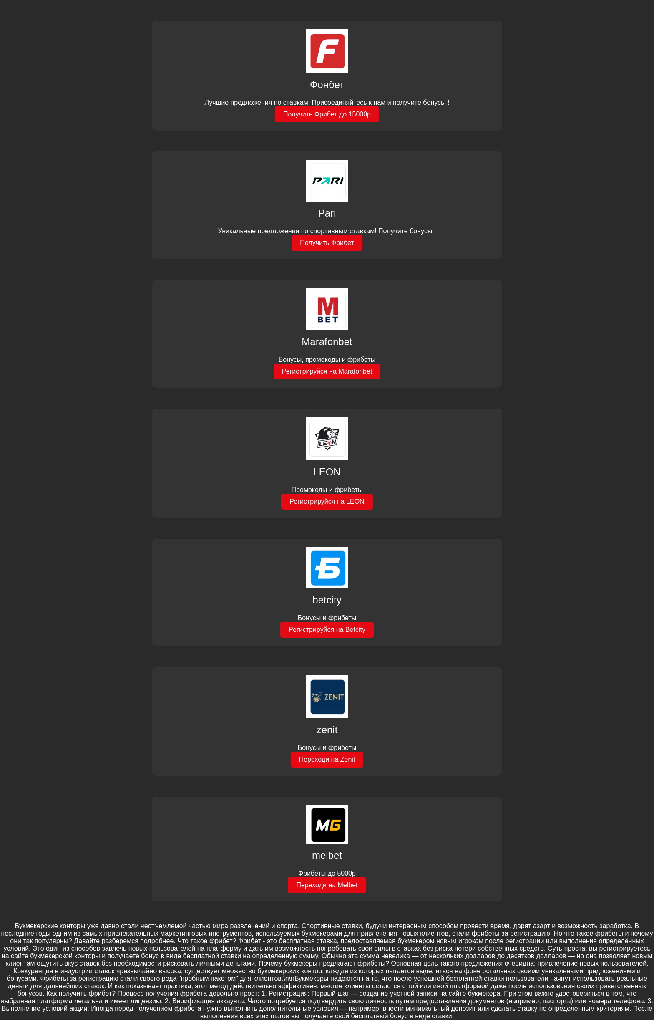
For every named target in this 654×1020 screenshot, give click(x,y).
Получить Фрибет (327, 242)
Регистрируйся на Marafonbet (327, 371)
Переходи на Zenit (327, 759)
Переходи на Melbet (326, 885)
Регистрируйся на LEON (326, 501)
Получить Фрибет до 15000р (327, 114)
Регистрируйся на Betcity (327, 629)
